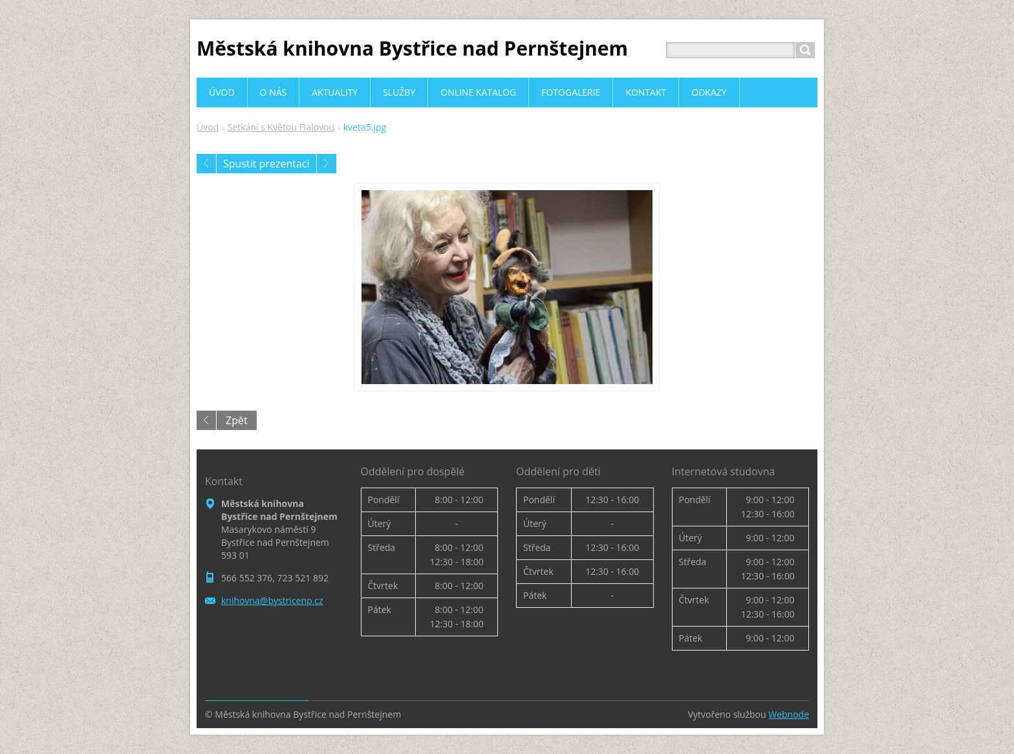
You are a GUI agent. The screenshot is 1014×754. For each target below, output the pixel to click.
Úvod (208, 127)
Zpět (237, 420)
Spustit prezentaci (266, 163)
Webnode (788, 714)
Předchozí (206, 163)
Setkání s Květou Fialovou (281, 127)
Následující (326, 163)
